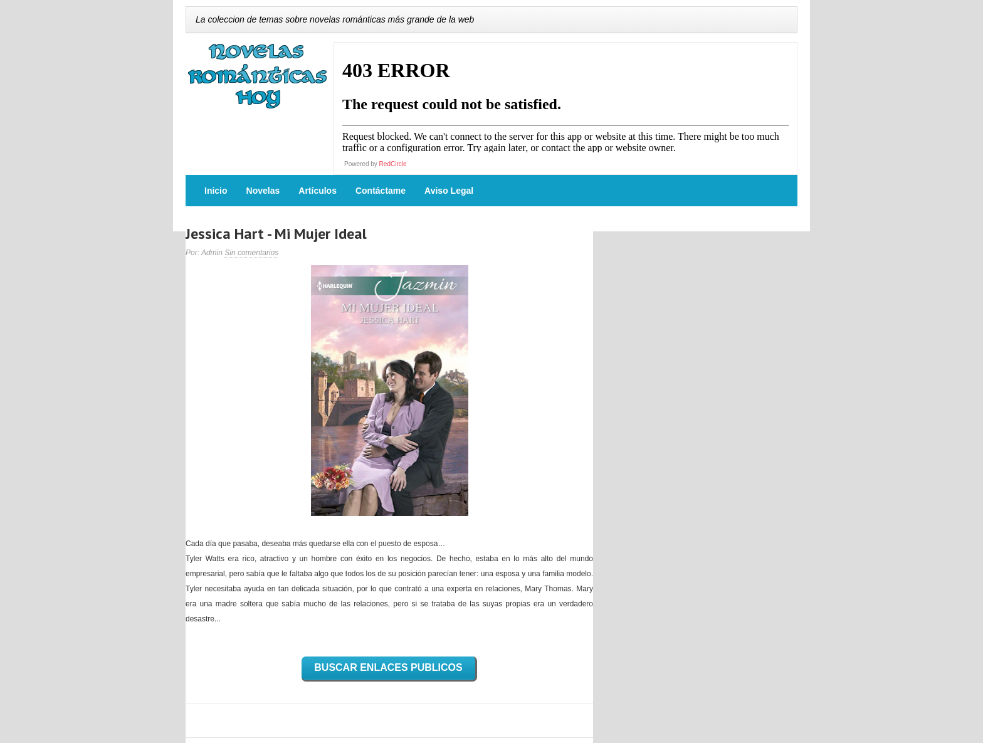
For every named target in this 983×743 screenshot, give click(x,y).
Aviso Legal (448, 191)
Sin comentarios (251, 252)
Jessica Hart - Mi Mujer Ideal (276, 233)
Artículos (317, 191)
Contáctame (380, 191)
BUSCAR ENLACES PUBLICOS (388, 667)
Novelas (263, 191)
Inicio (216, 191)
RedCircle (393, 164)
